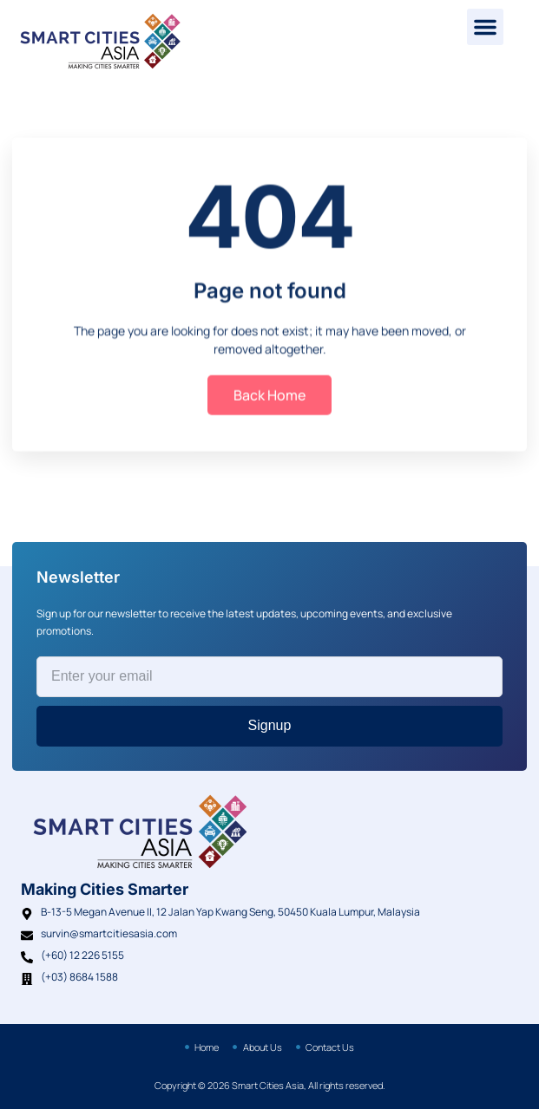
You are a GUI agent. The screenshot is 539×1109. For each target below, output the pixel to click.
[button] (485, 27)
